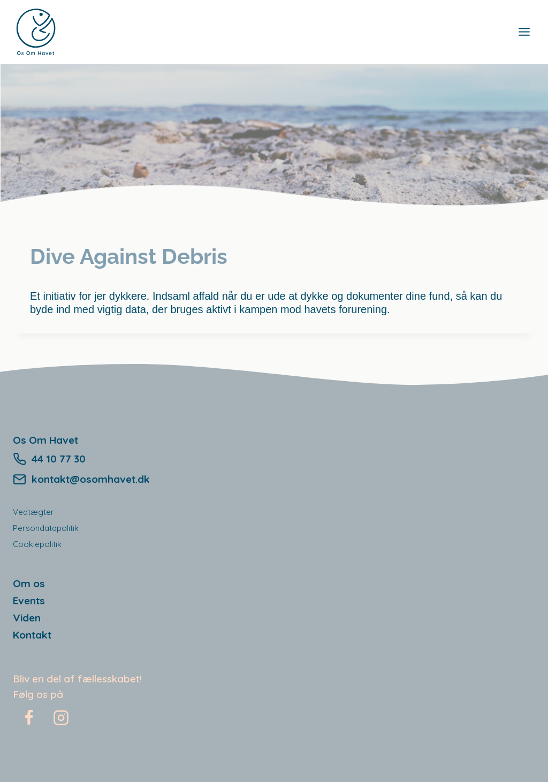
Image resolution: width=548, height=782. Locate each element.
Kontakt (32, 634)
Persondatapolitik (46, 528)
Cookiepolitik (37, 544)
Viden (27, 617)
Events (29, 600)
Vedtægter (33, 512)
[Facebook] (29, 718)
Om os (29, 583)
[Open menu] (524, 31)
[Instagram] (61, 718)
